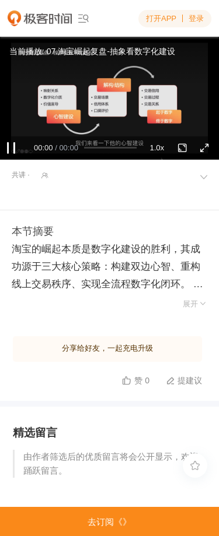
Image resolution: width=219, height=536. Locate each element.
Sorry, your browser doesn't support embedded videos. (109, 98)
